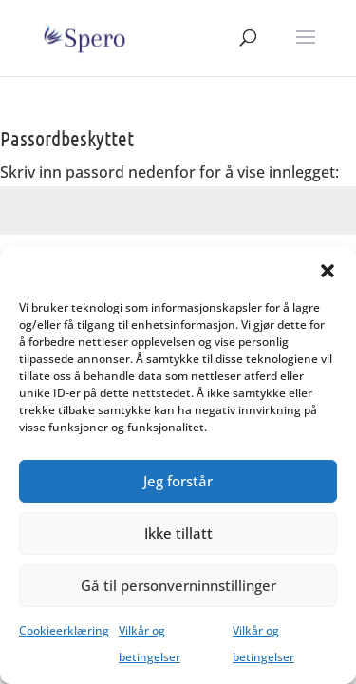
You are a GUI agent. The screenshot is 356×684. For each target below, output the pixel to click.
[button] (327, 270)
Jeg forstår (178, 480)
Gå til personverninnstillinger (178, 585)
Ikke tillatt (178, 532)
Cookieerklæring (64, 630)
